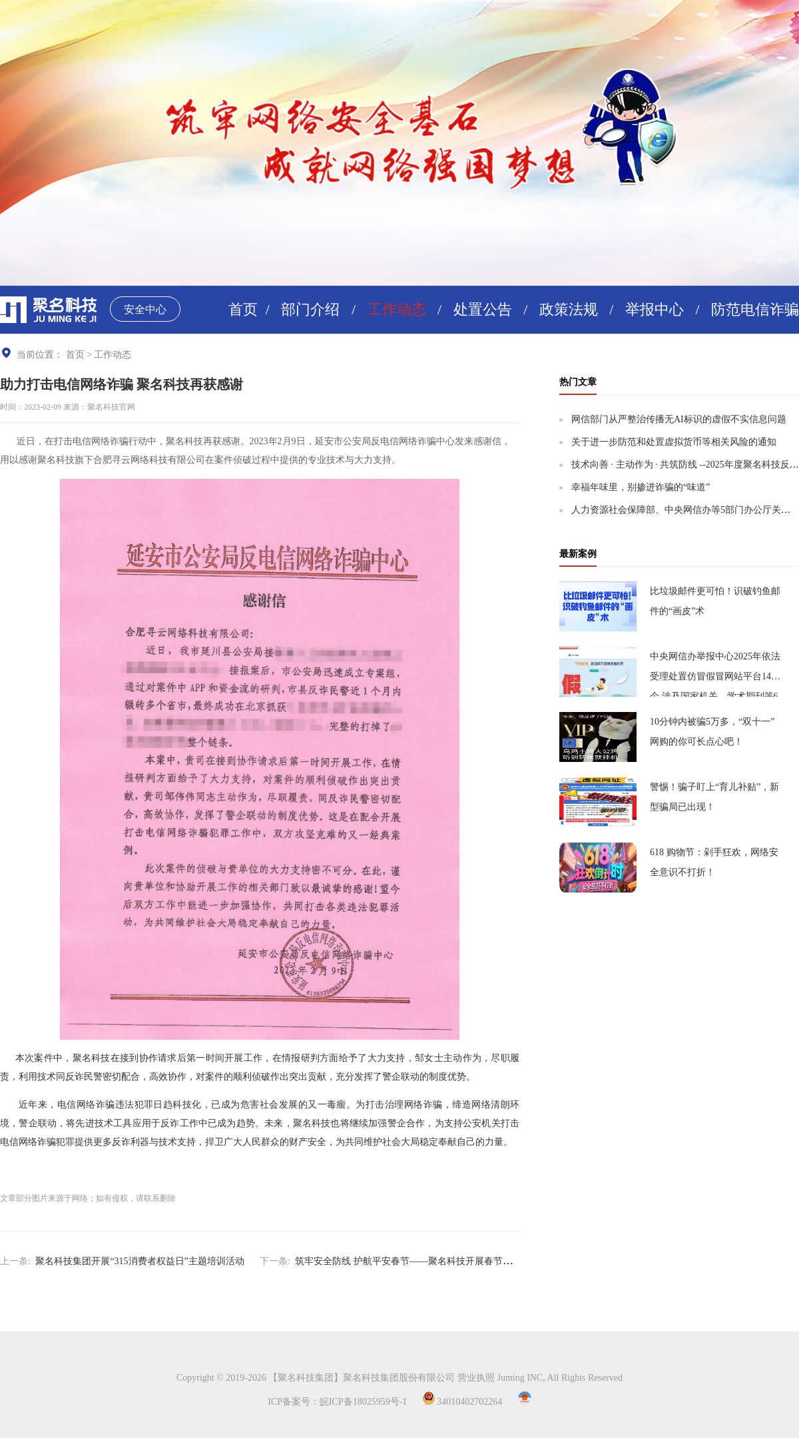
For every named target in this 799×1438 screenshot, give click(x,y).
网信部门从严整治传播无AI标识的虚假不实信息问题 (678, 419)
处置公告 (482, 309)
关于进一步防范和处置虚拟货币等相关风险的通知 (673, 442)
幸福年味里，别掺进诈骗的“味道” (640, 487)
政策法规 (568, 309)
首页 (243, 309)
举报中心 (654, 309)
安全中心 (145, 309)
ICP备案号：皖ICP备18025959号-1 (337, 1402)
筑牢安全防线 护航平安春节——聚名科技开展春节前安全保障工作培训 (441, 1261)
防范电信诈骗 (755, 309)
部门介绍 (310, 309)
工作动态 (397, 309)
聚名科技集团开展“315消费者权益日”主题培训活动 (139, 1261)
